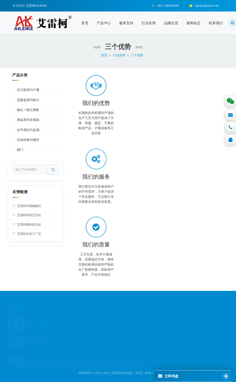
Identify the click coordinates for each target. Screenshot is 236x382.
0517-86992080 (138, 330)
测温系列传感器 (28, 120)
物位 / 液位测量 (28, 110)
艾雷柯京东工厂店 (29, 234)
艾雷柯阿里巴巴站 (29, 215)
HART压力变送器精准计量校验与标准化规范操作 (40, 353)
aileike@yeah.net (139, 341)
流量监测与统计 (28, 100)
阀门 (20, 150)
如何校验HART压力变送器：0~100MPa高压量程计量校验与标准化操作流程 (40, 316)
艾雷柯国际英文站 (29, 224)
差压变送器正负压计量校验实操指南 (40, 334)
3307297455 (136, 319)
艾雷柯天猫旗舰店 (29, 206)
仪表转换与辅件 (28, 140)
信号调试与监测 (28, 130)
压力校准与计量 (28, 90)
